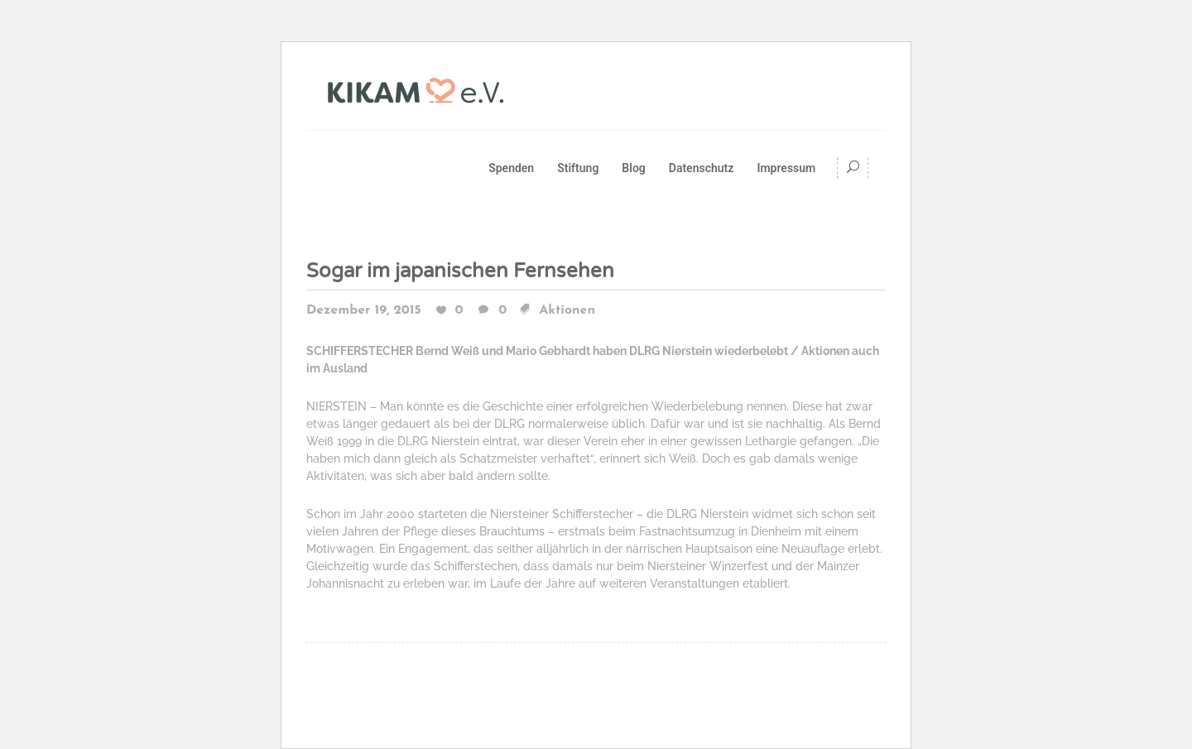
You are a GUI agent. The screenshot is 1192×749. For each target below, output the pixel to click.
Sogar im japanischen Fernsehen (460, 271)
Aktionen (567, 310)
